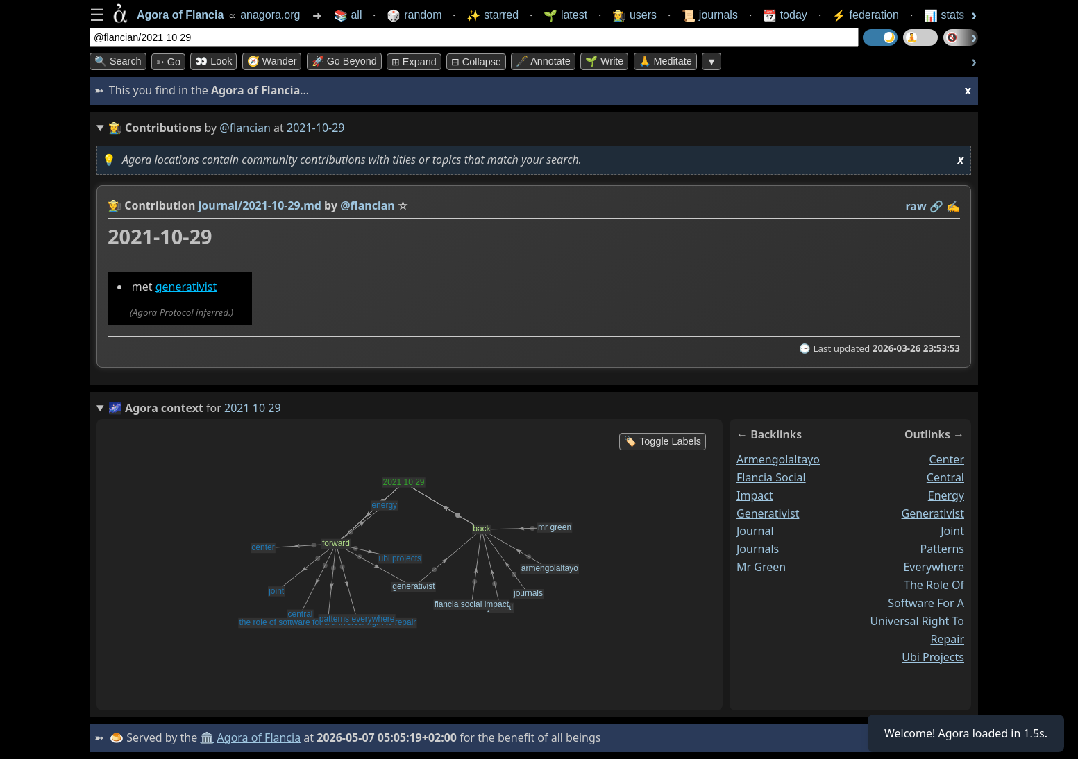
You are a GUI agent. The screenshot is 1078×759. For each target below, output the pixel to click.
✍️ (953, 206)
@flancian (245, 127)
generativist (186, 286)
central (945, 477)
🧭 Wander (272, 61)
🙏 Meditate (665, 61)
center (946, 459)
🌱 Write (604, 61)
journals (757, 548)
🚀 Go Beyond (344, 61)
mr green (761, 566)
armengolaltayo (778, 459)
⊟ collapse (476, 61)
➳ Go (168, 61)
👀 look (213, 61)
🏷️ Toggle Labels (662, 441)
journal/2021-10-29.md (260, 205)
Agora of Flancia (259, 737)
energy (946, 495)
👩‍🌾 (114, 205)
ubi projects (933, 656)
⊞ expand (414, 61)
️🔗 (936, 206)
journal (755, 530)
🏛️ (207, 737)
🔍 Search (118, 61)
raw (916, 206)
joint (952, 530)
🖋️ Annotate (543, 61)
